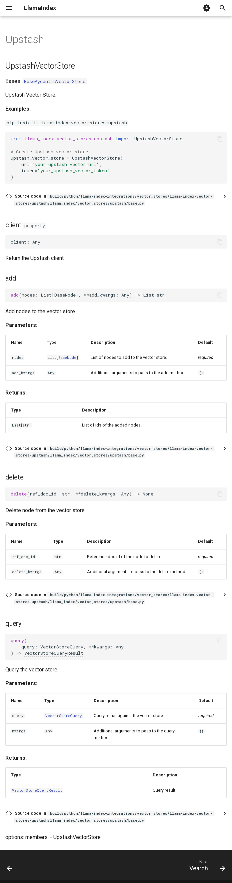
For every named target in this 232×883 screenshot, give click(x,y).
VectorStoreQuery (61, 647)
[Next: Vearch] (206, 867)
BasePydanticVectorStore (54, 81)
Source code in (114, 199)
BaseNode (65, 295)
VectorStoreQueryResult (53, 653)
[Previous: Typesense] (10, 867)
